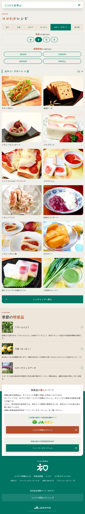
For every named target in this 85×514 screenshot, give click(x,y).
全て (7, 27)
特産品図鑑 (38, 476)
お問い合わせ (47, 480)
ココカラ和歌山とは (22, 476)
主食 (18, 27)
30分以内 (23, 61)
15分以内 (62, 54)
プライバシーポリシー (65, 480)
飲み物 (77, 27)
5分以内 (23, 54)
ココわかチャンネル (62, 476)
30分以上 (62, 61)
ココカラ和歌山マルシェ (41, 497)
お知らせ (13, 480)
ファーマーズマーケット (28, 480)
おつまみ (43, 27)
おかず (30, 27)
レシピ (48, 476)
